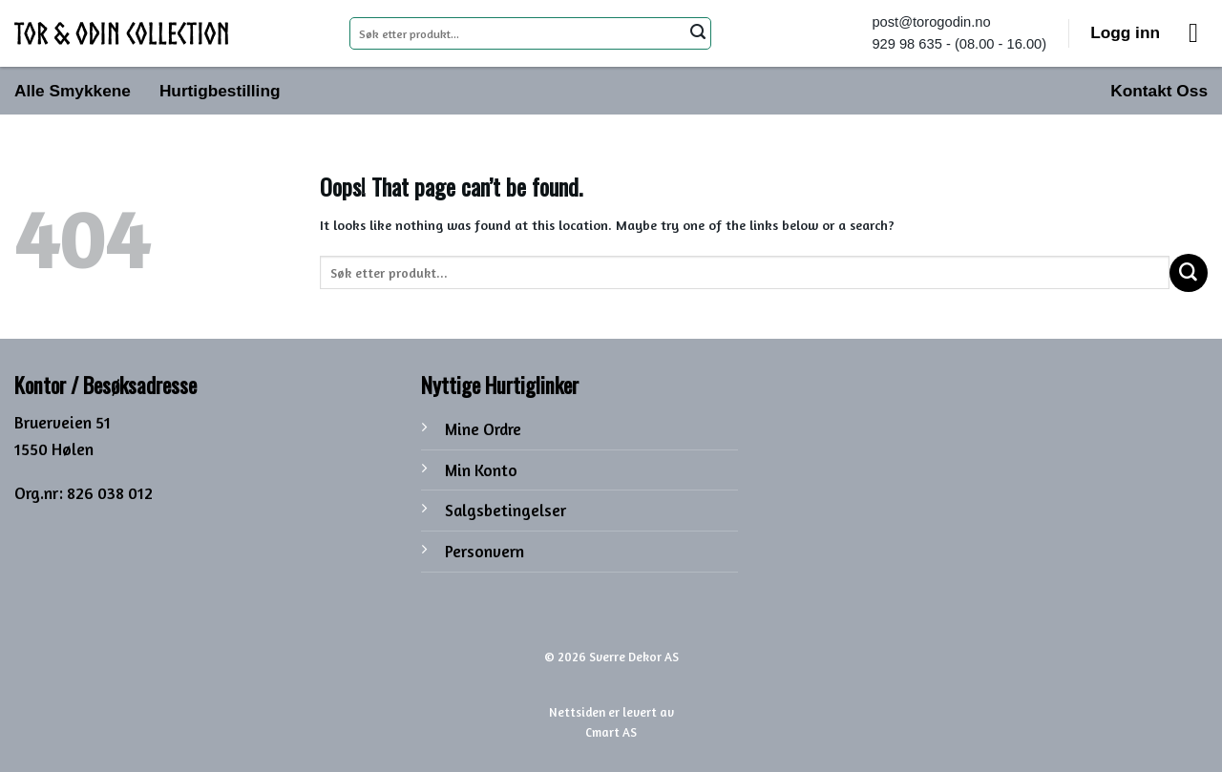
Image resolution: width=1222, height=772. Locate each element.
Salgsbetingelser (505, 510)
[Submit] (698, 33)
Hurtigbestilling (220, 90)
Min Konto (481, 470)
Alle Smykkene (72, 90)
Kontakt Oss (1159, 90)
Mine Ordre (483, 429)
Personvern (484, 551)
